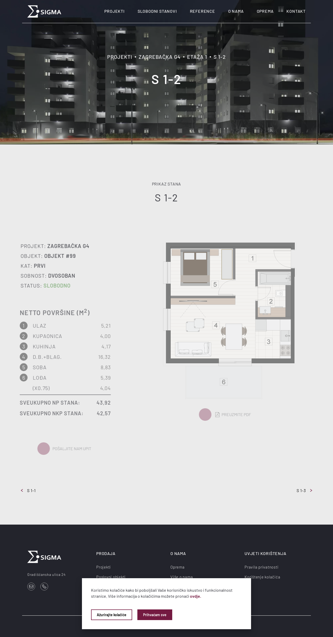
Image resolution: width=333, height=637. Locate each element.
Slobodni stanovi (157, 11)
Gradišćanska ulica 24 (46, 574)
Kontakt (296, 11)
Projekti (114, 11)
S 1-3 (304, 490)
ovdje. (195, 596)
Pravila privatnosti (261, 567)
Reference (202, 11)
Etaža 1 (197, 57)
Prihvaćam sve (154, 615)
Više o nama (181, 577)
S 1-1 (28, 490)
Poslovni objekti (111, 577)
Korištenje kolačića (262, 577)
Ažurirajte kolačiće (111, 615)
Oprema (265, 11)
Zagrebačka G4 (160, 57)
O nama (236, 11)
